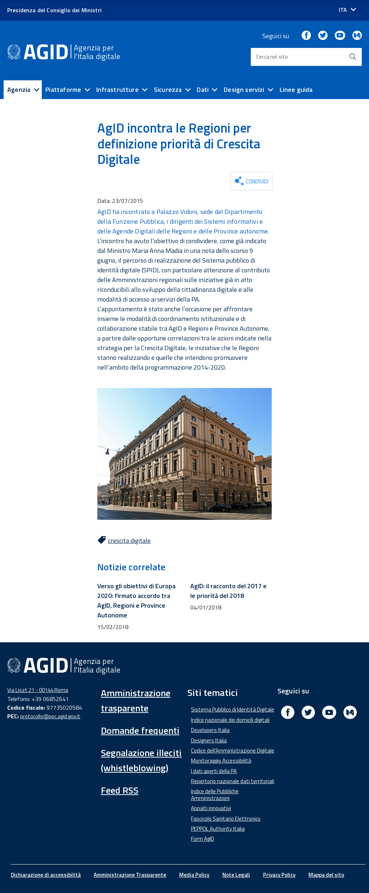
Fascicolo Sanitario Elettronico (226, 818)
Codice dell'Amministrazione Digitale (232, 750)
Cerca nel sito (272, 57)
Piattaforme (63, 89)
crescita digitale (129, 540)
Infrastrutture (117, 89)
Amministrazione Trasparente (130, 875)
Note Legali (236, 875)
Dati (203, 89)
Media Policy (194, 875)
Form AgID (202, 839)
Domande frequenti (140, 730)
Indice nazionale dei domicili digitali (230, 720)
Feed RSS (119, 790)
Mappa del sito (326, 875)
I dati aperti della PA (214, 771)
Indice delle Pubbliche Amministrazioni (215, 794)
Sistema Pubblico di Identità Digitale (232, 709)
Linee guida (296, 89)
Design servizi (244, 89)
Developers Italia (210, 730)
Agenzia (18, 89)
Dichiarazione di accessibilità (46, 875)
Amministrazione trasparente (135, 700)
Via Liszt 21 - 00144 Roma (37, 690)
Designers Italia (209, 740)
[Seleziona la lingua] (347, 10)
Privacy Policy (279, 875)
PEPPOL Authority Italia (218, 829)
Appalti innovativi (211, 808)
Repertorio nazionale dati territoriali (232, 781)
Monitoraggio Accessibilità (221, 760)
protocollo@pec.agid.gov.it (50, 716)
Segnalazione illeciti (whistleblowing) (141, 760)
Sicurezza (168, 89)
